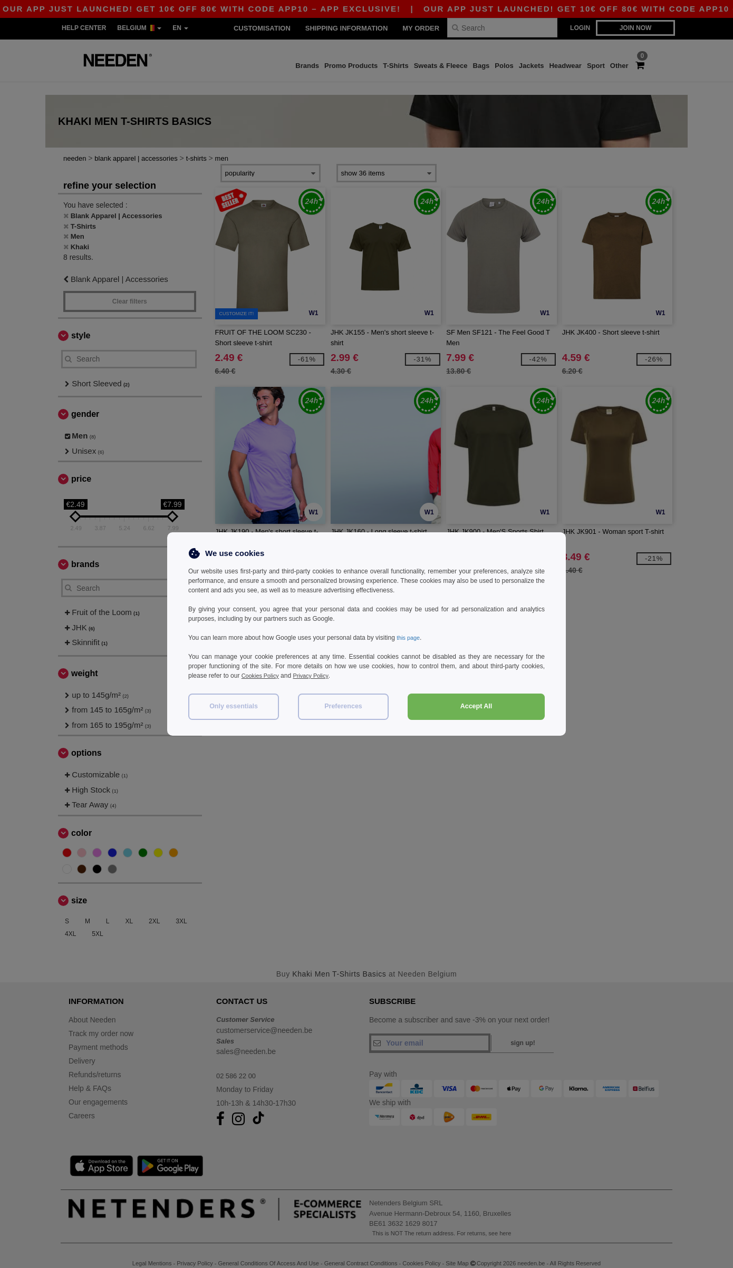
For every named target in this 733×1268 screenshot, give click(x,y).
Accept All (476, 706)
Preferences (343, 706)
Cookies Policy (262, 675)
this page (409, 637)
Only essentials (233, 706)
